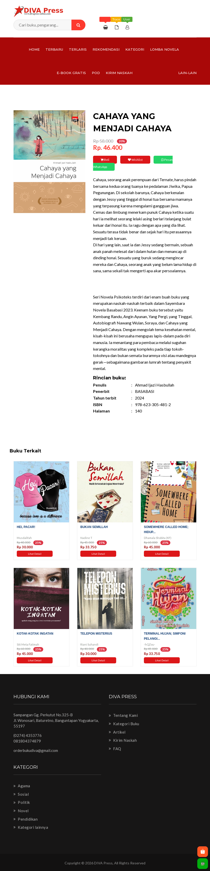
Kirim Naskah (119, 73)
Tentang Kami (123, 715)
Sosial (21, 794)
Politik (21, 802)
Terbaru (54, 49)
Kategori (134, 49)
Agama (21, 785)
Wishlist (135, 160)
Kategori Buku (124, 723)
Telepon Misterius (96, 633)
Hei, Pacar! (26, 527)
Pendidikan (25, 819)
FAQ (115, 748)
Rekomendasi (106, 49)
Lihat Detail (34, 553)
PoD (96, 73)
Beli (105, 160)
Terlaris (78, 49)
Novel (21, 810)
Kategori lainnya (30, 827)
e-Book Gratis (71, 73)
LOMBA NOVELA (164, 49)
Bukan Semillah (94, 527)
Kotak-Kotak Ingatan (35, 633)
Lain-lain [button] (187, 73)
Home (34, 49)
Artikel (117, 732)
